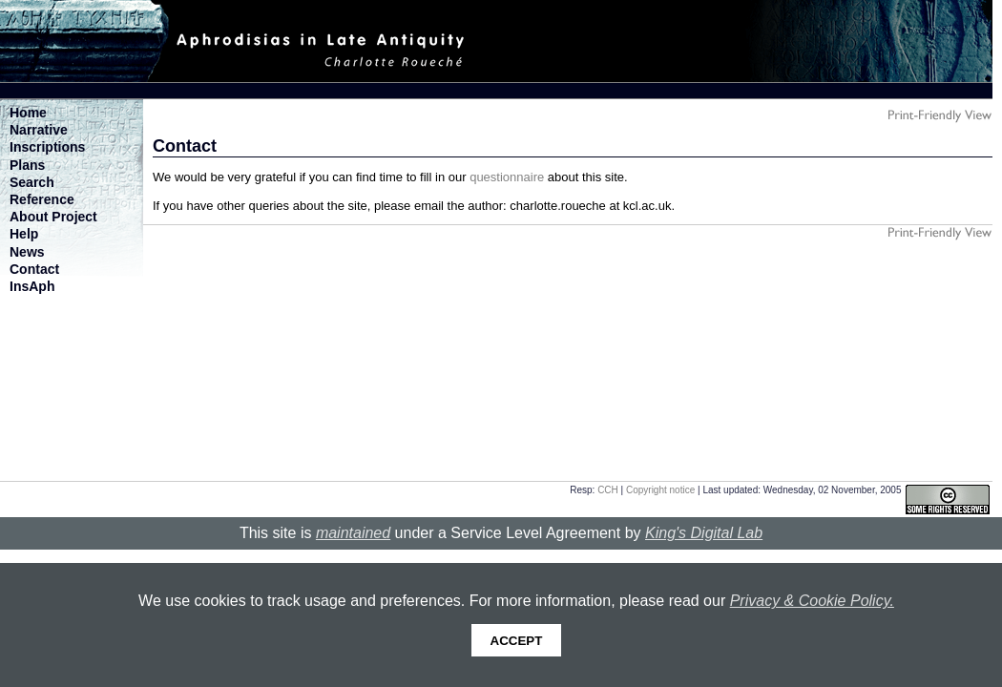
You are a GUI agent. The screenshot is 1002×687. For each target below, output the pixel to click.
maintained (353, 533)
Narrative (39, 129)
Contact (34, 269)
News (27, 252)
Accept (517, 641)
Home (28, 112)
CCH (607, 490)
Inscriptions (47, 147)
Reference (42, 199)
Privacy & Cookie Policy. (812, 601)
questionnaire (507, 177)
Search (32, 182)
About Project (53, 216)
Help (24, 233)
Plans (27, 165)
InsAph (32, 286)
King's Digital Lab (703, 533)
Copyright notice (660, 490)
